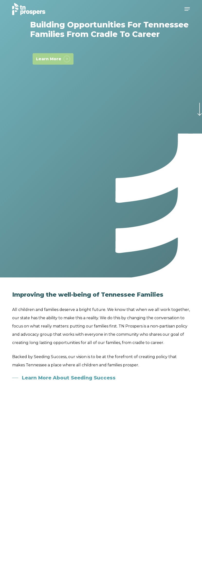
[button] (187, 9)
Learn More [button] (48, 59)
